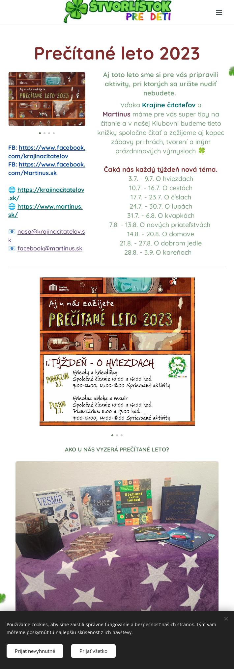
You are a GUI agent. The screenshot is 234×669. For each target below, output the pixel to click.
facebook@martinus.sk (49, 248)
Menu (219, 12)
